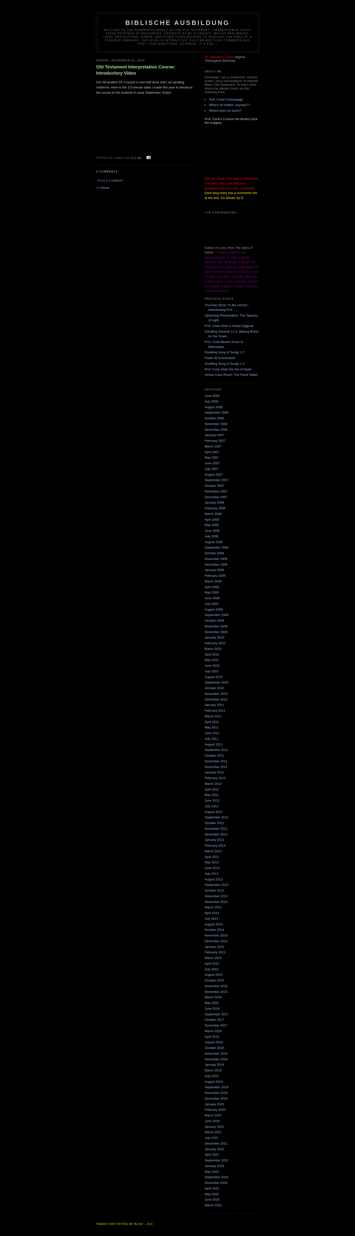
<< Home (102, 188)
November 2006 (216, 424)
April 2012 (212, 789)
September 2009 (216, 615)
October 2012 (214, 823)
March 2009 (213, 581)
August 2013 (214, 879)
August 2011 (214, 744)
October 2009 (214, 620)
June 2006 (212, 396)
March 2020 (213, 1115)
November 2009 (216, 626)
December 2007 (216, 497)
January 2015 (214, 947)
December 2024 (216, 1183)
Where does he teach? (225, 110)
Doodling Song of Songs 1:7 (225, 352)
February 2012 (215, 778)
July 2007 (211, 469)
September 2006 (216, 412)
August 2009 (214, 609)
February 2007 (215, 441)
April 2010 (212, 654)
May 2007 (212, 457)
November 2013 (216, 896)
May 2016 (212, 1003)
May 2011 (212, 727)
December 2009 (216, 632)
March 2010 (213, 649)
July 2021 (211, 1138)
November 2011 (216, 761)
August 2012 (214, 812)
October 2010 (214, 688)
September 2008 (216, 547)
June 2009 (212, 598)
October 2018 (214, 1048)
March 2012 (213, 784)
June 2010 (212, 665)
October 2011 (214, 755)
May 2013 (212, 862)
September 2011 (216, 750)
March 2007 (213, 446)
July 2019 (211, 1076)
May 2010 (212, 660)
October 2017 (214, 1020)
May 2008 (212, 525)
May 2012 (212, 795)
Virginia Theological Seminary (225, 59)
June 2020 (212, 1121)
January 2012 (214, 772)
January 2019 (214, 1064)
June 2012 (212, 800)
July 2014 (211, 918)
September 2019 (216, 1087)
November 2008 (216, 559)
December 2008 (216, 564)
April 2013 (212, 857)
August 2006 (214, 407)
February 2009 (215, 575)
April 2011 (212, 722)
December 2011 (216, 767)
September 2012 (216, 817)
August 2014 (214, 924)
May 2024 (212, 1171)
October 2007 (214, 486)
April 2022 (212, 1154)
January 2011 (214, 705)
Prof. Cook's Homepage (226, 99)
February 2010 (215, 643)
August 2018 (214, 1042)
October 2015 (214, 980)
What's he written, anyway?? (229, 105)
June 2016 (212, 1008)
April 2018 (212, 1037)
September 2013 (216, 885)
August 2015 (214, 975)
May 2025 (212, 1194)
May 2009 (212, 592)
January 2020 (214, 1104)
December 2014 (216, 941)
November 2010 (216, 694)
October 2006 (214, 418)
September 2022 (216, 1160)
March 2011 (213, 716)
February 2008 (215, 508)
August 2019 (214, 1082)
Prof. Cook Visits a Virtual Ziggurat (229, 326)
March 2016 (213, 997)
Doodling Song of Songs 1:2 (225, 363)
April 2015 (212, 963)
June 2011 (212, 733)
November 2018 (216, 1053)
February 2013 (215, 845)
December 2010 (216, 699)
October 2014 (214, 930)
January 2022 (214, 1149)
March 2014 (213, 907)
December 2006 (216, 429)
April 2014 (212, 913)
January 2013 (214, 840)
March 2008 (213, 514)
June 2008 (212, 531)
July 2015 (211, 969)
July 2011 (211, 739)
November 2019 (216, 1093)
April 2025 (212, 1188)
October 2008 (214, 553)
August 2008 (214, 542)
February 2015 (215, 952)
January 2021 (214, 1127)
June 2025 (212, 1199)
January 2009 (214, 570)
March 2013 (213, 851)
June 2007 (212, 463)
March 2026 (213, 1205)
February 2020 (215, 1109)
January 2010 (214, 637)
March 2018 (213, 1031)
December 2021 (216, 1143)
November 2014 (216, 935)
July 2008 (211, 536)
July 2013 (211, 873)
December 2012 (216, 834)
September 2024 (216, 1177)
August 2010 (214, 677)
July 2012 (211, 806)
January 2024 (214, 1166)
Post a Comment (111, 180)
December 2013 (216, 902)
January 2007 (214, 435)
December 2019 (216, 1098)
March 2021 (213, 1132)
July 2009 (211, 604)
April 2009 (212, 587)
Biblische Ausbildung (177, 22)
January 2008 (214, 502)
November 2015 (216, 986)
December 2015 (216, 992)
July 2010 (211, 671)
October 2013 (214, 890)
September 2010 (216, 682)
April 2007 (212, 452)
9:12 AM (135, 158)
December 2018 (216, 1059)
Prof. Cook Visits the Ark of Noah (228, 369)
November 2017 (216, 1025)
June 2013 (212, 868)
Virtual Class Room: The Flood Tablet (231, 375)
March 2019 (213, 1070)
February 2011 (215, 710)
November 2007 (216, 491)
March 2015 (213, 958)
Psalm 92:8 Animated (220, 358)
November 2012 (216, 829)
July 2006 (211, 401)
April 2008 (212, 519)
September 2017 (216, 1014)
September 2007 (216, 480)
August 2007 (214, 474)
